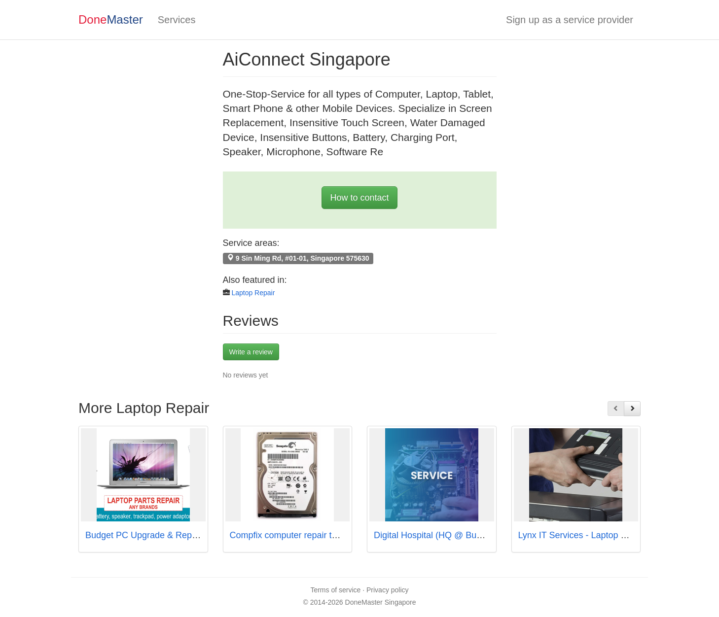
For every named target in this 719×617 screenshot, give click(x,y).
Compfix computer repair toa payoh (299, 535)
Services (177, 19)
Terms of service (335, 590)
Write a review (251, 352)
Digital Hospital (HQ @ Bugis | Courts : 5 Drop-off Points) (486, 535)
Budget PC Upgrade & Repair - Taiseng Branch (178, 535)
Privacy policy (387, 590)
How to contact (359, 198)
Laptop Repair (253, 293)
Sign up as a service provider (569, 19)
